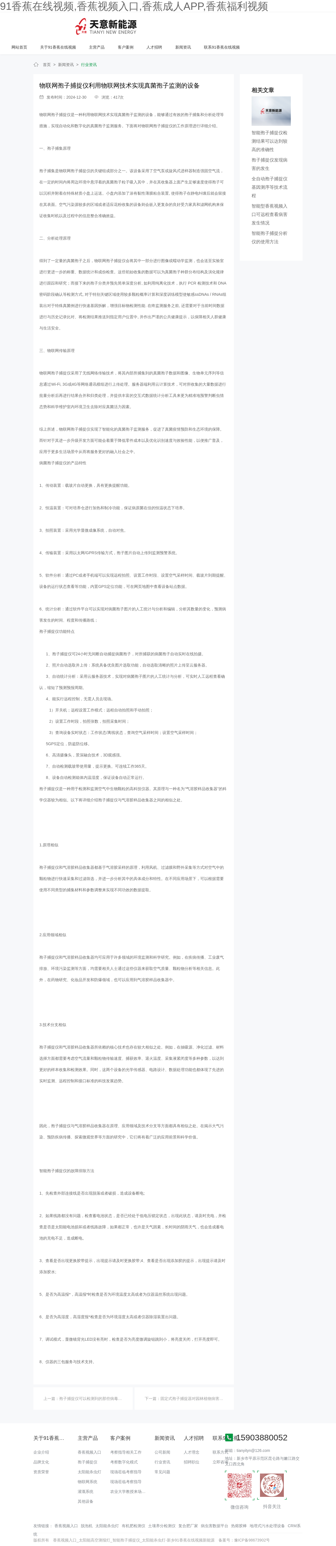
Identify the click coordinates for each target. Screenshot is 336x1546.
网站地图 (8, 1533)
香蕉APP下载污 (58, 1533)
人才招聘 (238, 24)
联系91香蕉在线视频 (305, 24)
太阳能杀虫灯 (89, 1454)
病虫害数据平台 (214, 1508)
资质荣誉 (41, 1454)
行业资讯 (89, 46)
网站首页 (104, 24)
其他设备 (85, 1483)
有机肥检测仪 (133, 1508)
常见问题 (162, 1454)
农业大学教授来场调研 (129, 1473)
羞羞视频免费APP (239, 1533)
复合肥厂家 (188, 1508)
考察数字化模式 (124, 1444)
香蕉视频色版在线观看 (275, 1533)
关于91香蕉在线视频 (143, 24)
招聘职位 (191, 1444)
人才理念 (191, 1434)
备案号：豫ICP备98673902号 (244, 1522)
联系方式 (220, 1434)
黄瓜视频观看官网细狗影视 (198, 1533)
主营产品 (181, 24)
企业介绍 (41, 1434)
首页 (47, 46)
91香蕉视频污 (85, 1533)
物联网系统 (87, 1463)
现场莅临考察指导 (126, 1454)
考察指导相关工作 (126, 1434)
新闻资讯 (267, 24)
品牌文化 (41, 1444)
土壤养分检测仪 (162, 1508)
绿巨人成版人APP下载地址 (121, 1533)
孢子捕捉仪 (87, 1444)
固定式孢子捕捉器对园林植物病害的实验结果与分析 (205, 1380)
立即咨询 (220, 1444)
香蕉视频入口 (89, 1434)
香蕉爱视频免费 (29, 1533)
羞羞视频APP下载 (312, 1533)
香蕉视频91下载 (160, 1533)
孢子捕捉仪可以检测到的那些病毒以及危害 (96, 1380)
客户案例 (210, 24)
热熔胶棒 (239, 1508)
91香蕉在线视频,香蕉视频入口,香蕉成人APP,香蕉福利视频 (134, 6)
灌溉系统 (85, 1473)
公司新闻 (162, 1434)
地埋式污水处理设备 (267, 1508)
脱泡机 (87, 1508)
